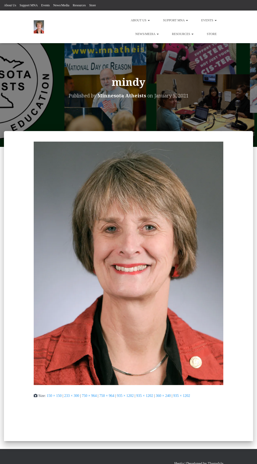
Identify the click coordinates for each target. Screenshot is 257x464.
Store (92, 5)
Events (45, 5)
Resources (79, 5)
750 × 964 (89, 396)
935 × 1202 (125, 396)
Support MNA (28, 5)
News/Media (61, 5)
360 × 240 (163, 396)
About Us (10, 5)
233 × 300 (71, 396)
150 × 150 (54, 396)
